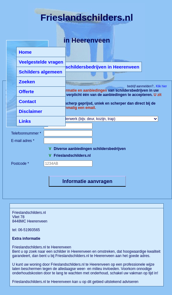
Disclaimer (30, 111)
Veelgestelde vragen (41, 61)
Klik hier (161, 86)
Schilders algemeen (40, 71)
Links (25, 121)
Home (25, 52)
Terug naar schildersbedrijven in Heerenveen (90, 66)
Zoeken (27, 81)
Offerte (26, 91)
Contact (27, 101)
